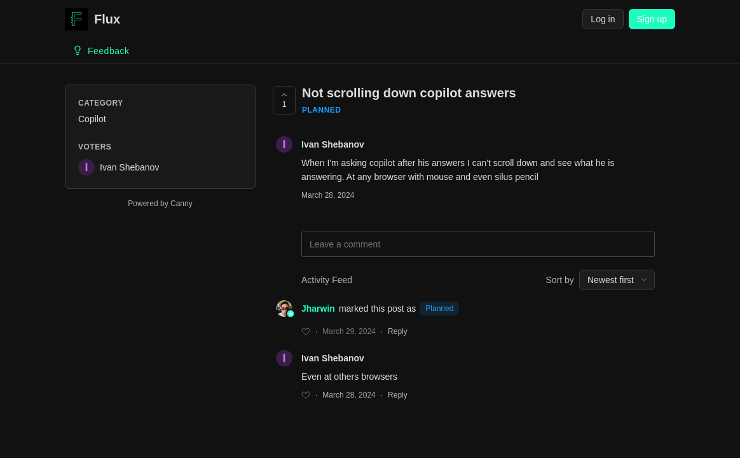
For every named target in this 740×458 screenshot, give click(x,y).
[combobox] (617, 280)
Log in (603, 19)
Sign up (652, 19)
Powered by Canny (160, 203)
